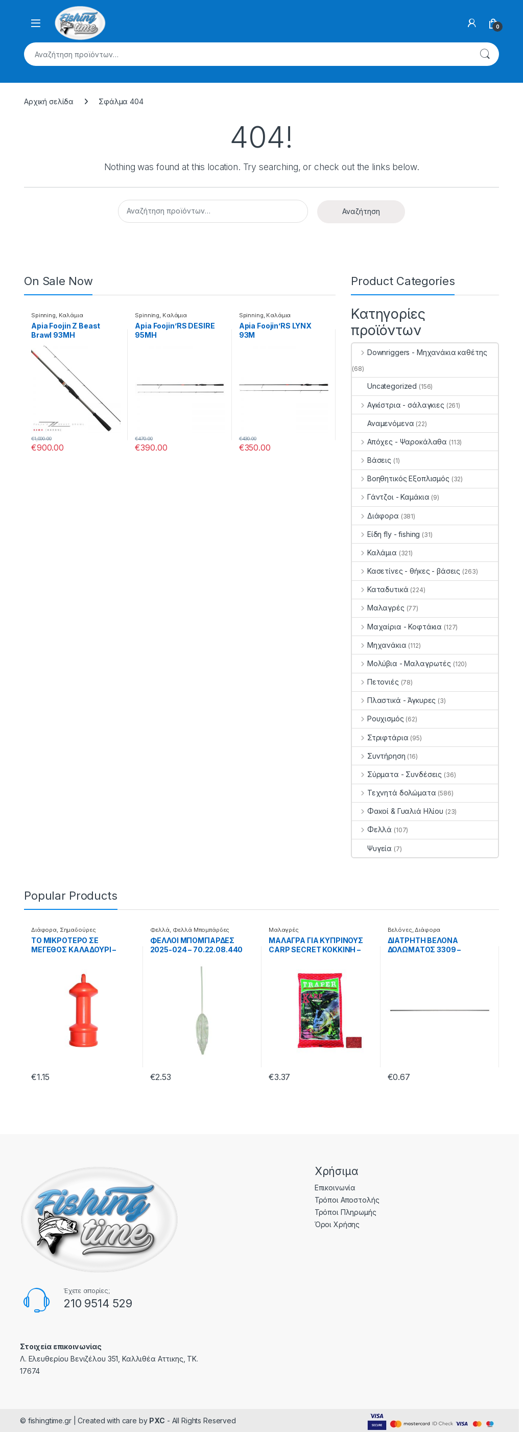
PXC (157, 1420)
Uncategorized (384, 386)
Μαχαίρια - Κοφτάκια (397, 626)
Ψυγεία (372, 848)
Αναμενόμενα (383, 423)
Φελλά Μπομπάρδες (201, 929)
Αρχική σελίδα (49, 101)
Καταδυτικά (380, 589)
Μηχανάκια (379, 645)
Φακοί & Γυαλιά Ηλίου (397, 811)
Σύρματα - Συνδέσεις (397, 774)
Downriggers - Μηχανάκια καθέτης (419, 352)
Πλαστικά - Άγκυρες (394, 700)
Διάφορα (375, 515)
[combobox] (247, 54)
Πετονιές (375, 681)
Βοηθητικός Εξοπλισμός (400, 478)
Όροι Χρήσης (337, 1224)
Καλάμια (71, 315)
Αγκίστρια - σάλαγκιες (398, 405)
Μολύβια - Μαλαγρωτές (401, 663)
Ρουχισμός (378, 718)
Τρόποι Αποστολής (347, 1199)
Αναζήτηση (484, 54)
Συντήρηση (379, 756)
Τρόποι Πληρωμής (345, 1212)
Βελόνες (400, 929)
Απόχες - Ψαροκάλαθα (399, 441)
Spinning (43, 315)
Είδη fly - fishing (386, 534)
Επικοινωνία (335, 1187)
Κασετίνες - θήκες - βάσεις (406, 571)
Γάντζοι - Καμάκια (390, 496)
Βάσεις (371, 460)
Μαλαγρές (378, 607)
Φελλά (372, 829)
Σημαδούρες (78, 929)
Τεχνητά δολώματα (394, 792)
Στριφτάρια (380, 737)
